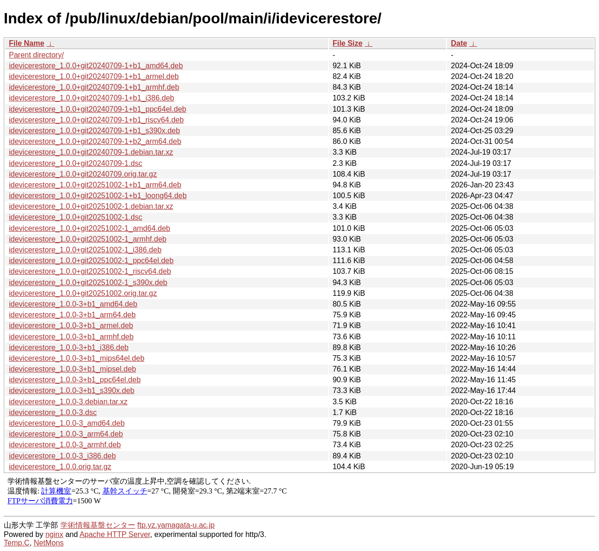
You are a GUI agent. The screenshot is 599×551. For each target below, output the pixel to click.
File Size (348, 43)
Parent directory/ (36, 55)
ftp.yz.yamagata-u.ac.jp (175, 525)
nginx (54, 534)
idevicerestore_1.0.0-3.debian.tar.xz (68, 402)
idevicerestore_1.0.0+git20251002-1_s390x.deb (88, 282)
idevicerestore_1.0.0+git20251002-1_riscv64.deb (90, 271)
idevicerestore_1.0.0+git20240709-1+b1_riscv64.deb (96, 120)
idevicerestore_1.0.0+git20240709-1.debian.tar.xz (91, 152)
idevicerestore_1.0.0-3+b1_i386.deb (69, 347)
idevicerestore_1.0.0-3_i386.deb (62, 456)
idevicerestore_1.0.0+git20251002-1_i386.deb (85, 250)
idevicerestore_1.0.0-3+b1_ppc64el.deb (75, 380)
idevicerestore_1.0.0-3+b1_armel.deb (71, 325)
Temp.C (16, 543)
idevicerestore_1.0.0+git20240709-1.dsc (75, 163)
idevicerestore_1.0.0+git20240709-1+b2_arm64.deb (95, 141)
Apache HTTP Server (115, 534)
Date (459, 43)
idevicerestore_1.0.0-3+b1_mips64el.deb (77, 358)
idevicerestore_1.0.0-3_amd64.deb (66, 423)
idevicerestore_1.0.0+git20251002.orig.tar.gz (83, 293)
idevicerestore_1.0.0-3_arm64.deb (66, 434)
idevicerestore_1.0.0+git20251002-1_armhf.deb (88, 239)
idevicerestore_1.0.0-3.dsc (53, 412)
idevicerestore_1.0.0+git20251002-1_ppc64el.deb (91, 261)
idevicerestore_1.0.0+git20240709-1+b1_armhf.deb (94, 87)
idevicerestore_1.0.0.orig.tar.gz (60, 467)
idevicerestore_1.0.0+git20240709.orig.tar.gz (83, 174)
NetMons (49, 543)
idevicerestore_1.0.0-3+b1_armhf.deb (71, 337)
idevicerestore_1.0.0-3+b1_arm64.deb (72, 315)
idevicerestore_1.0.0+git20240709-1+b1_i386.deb (91, 98)
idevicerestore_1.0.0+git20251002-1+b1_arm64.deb (95, 185)
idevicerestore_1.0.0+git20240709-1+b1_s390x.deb (94, 131)
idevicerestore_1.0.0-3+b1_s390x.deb (71, 390)
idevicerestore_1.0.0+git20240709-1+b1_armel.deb (94, 76)
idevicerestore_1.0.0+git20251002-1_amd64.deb (89, 228)
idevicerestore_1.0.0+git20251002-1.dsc (75, 217)
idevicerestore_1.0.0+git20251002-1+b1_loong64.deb (98, 196)
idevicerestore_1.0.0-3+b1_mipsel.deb (72, 369)
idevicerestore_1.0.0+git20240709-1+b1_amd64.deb (96, 66)
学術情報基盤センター (97, 525)
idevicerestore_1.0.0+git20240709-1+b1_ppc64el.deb (97, 109)
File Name (26, 43)
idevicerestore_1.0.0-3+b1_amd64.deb (73, 304)
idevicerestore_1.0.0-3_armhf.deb (65, 445)
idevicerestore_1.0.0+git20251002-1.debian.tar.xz (91, 206)
